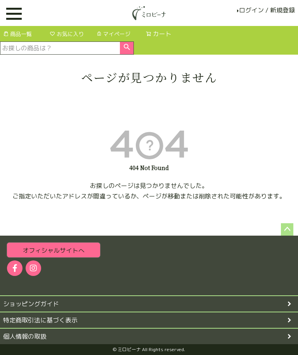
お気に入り (67, 34)
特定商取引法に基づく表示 (40, 320)
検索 (126, 48)
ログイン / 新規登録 (267, 10)
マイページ (113, 34)
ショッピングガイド (31, 304)
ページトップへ (287, 229)
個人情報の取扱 (25, 336)
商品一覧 (17, 34)
